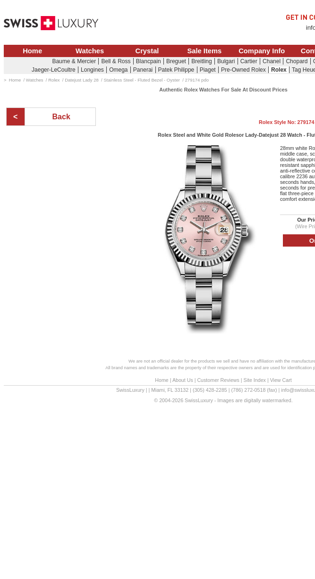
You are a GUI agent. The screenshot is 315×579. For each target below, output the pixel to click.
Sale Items (204, 51)
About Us (182, 380)
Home (32, 51)
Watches (90, 51)
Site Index (255, 380)
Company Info (261, 51)
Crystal (147, 51)
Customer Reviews (218, 380)
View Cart (281, 380)
